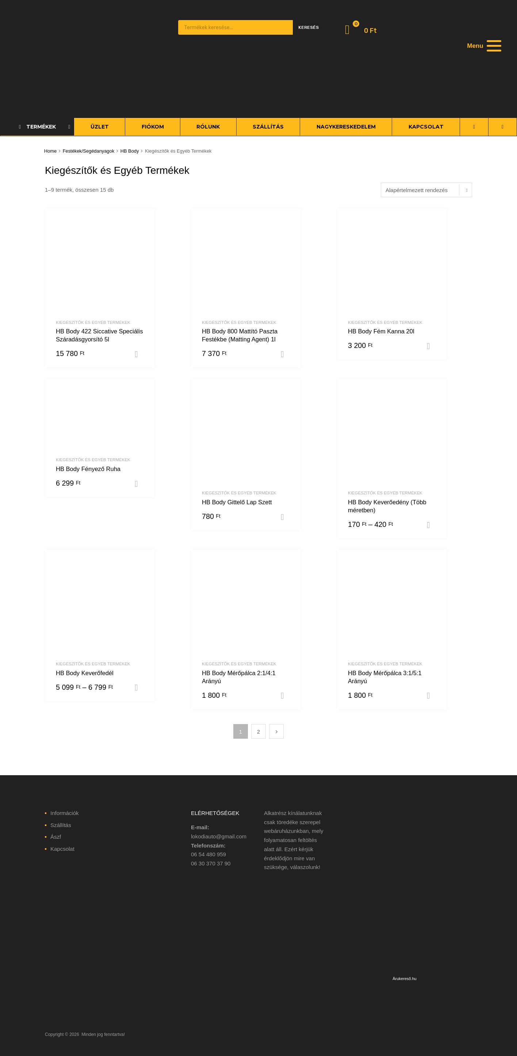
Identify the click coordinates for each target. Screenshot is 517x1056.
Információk (64, 813)
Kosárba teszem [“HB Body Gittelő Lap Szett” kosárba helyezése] (285, 517)
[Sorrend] (426, 190)
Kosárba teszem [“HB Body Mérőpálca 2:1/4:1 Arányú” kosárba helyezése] (285, 695)
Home (50, 151)
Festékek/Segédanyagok (88, 151)
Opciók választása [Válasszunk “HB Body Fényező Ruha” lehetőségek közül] (139, 484)
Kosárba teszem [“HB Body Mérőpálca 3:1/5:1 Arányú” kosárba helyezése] (431, 695)
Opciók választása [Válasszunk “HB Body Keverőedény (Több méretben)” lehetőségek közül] (431, 525)
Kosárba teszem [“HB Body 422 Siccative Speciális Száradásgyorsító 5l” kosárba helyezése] (139, 354)
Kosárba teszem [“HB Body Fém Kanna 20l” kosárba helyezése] (431, 346)
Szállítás (60, 825)
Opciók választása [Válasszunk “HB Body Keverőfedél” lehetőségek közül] (139, 687)
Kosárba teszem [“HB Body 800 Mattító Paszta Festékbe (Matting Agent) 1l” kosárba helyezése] (285, 354)
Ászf (55, 837)
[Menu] (483, 45)
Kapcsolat (62, 849)
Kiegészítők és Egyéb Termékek (93, 322)
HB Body (129, 151)
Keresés (308, 27)
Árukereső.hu (404, 978)
